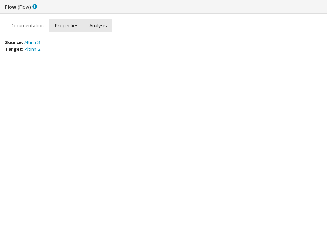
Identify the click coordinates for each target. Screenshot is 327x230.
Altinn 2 (33, 49)
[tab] (27, 25)
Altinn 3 (32, 42)
